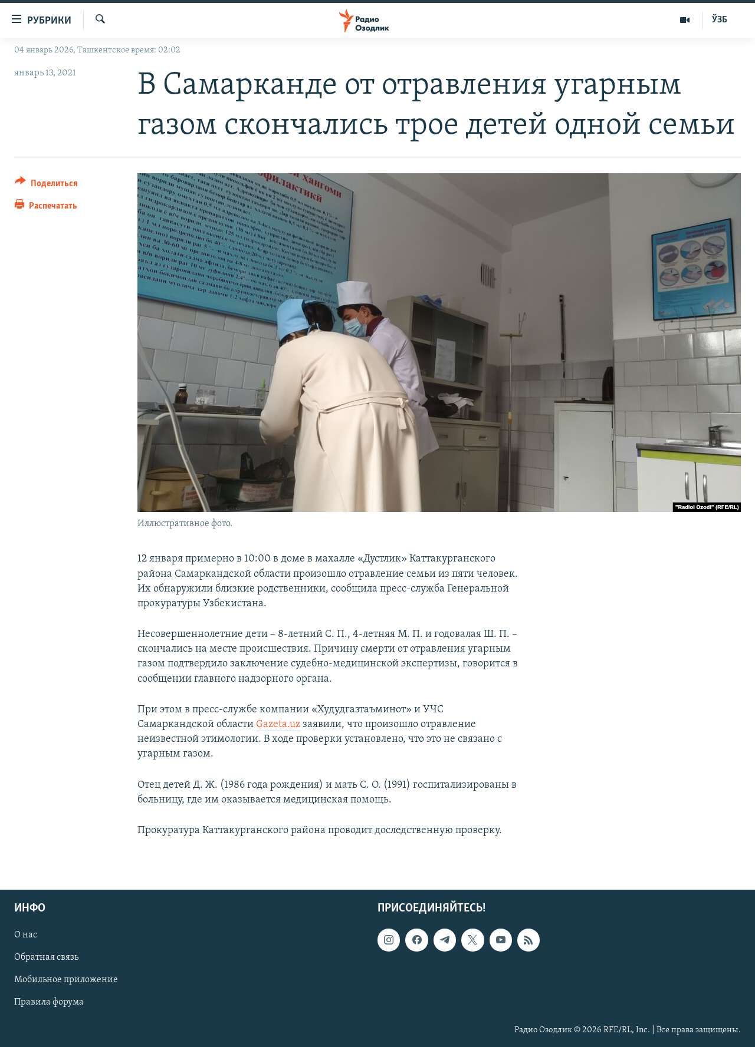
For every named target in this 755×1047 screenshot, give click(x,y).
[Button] (46, 185)
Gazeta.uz (278, 724)
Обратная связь (46, 958)
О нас (25, 935)
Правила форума (49, 1003)
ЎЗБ (719, 20)
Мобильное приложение (66, 980)
